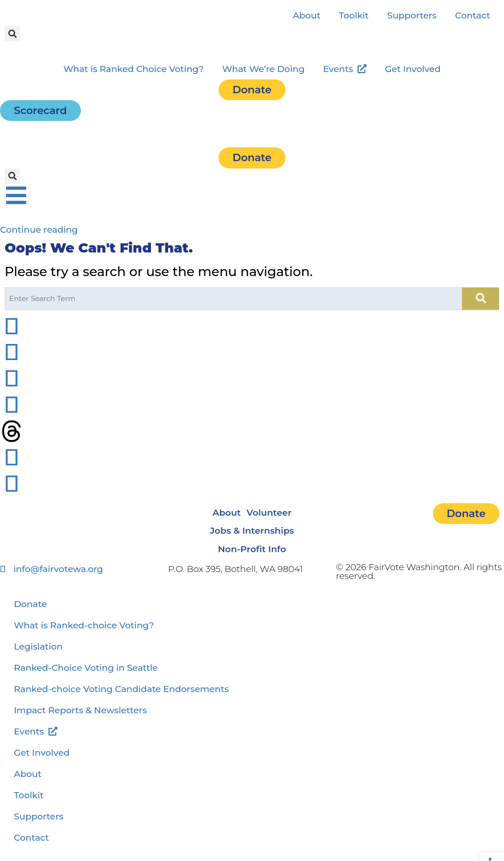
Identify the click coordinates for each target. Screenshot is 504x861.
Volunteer (275, 513)
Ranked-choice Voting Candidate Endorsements (121, 697)
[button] (12, 33)
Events (344, 68)
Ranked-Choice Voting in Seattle (86, 675)
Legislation (38, 654)
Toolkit (354, 15)
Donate (30, 612)
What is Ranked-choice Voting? (84, 633)
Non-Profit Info (252, 556)
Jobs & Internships (251, 535)
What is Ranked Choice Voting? (133, 68)
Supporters (412, 15)
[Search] (480, 298)
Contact (472, 15)
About (307, 15)
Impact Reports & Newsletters (80, 718)
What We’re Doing (263, 68)
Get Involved (413, 68)
